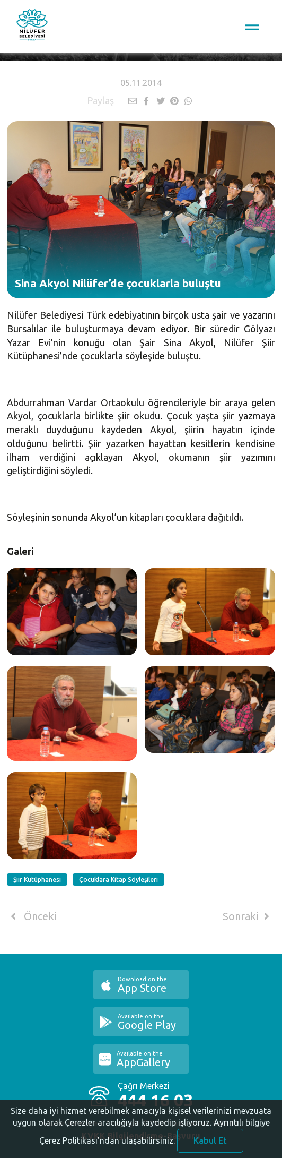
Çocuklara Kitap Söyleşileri (118, 879)
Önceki (31, 916)
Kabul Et (210, 1144)
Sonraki (248, 916)
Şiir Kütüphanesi (37, 879)
